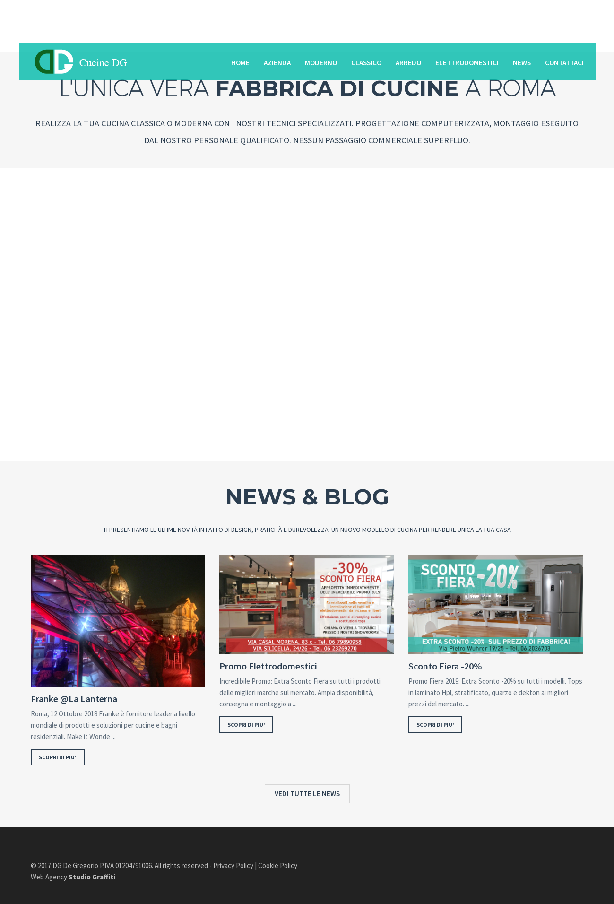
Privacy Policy (233, 865)
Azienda (277, 62)
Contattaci (564, 62)
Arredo (408, 62)
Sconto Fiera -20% (445, 666)
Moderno (321, 62)
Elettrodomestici (467, 62)
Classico (366, 62)
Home (240, 62)
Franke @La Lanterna (74, 698)
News (522, 62)
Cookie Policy (277, 865)
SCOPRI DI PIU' (58, 757)
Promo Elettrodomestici (268, 666)
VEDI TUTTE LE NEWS (307, 793)
